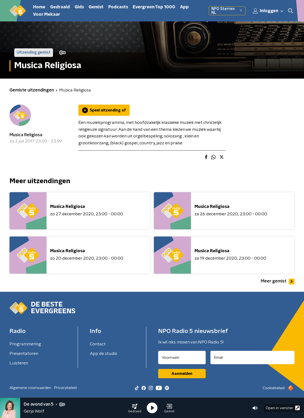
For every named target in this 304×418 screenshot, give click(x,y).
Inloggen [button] (268, 11)
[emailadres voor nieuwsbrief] (252, 357)
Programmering (25, 344)
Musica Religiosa (26, 135)
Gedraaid (60, 7)
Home (39, 7)
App (184, 7)
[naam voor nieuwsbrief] (182, 357)
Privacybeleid (65, 388)
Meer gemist (277, 281)
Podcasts (118, 7)
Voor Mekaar (46, 14)
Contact (98, 344)
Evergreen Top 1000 (154, 7)
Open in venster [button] (283, 408)
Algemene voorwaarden (30, 388)
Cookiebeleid (274, 388)
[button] (134, 408)
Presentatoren (24, 354)
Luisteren (19, 363)
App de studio (103, 354)
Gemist (96, 7)
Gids (79, 7)
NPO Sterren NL (227, 11)
